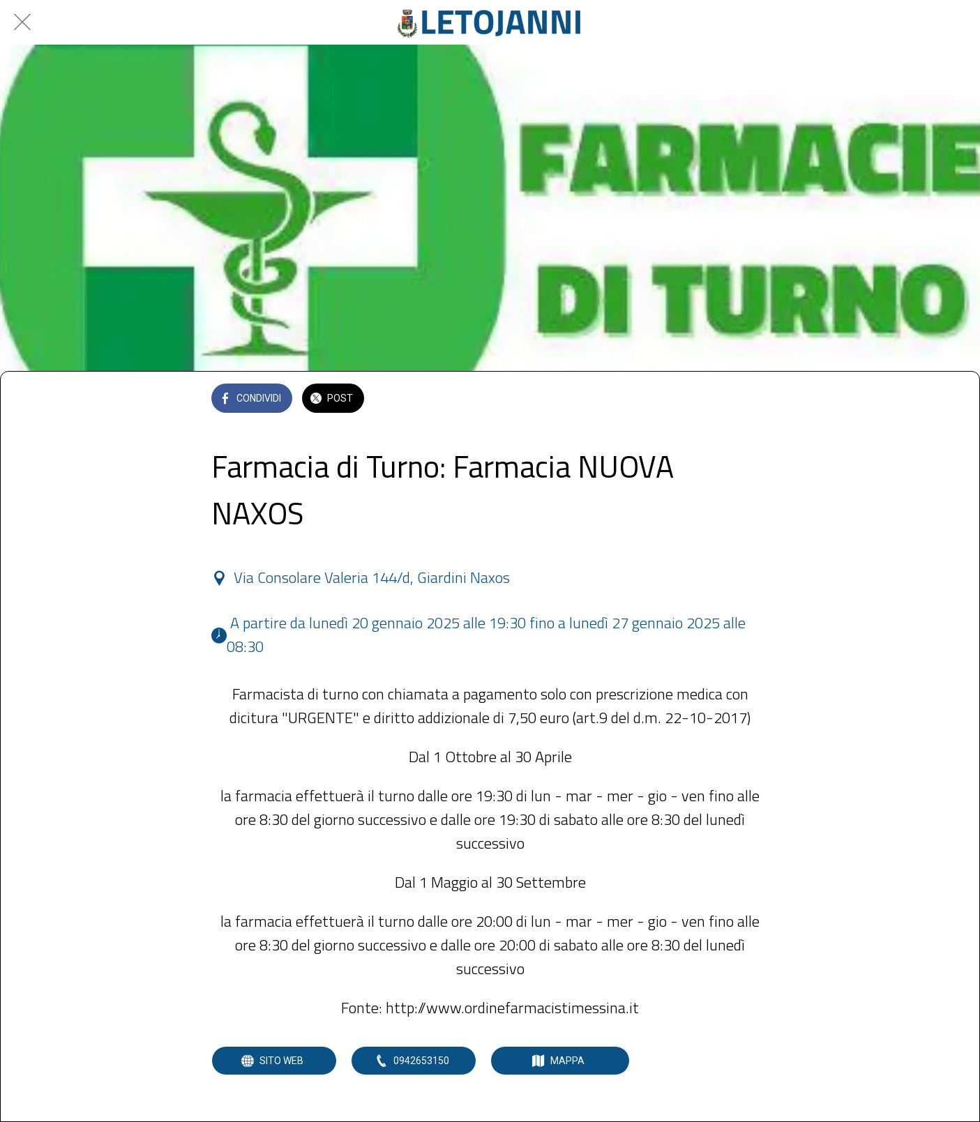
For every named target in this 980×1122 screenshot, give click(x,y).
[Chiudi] (22, 22)
